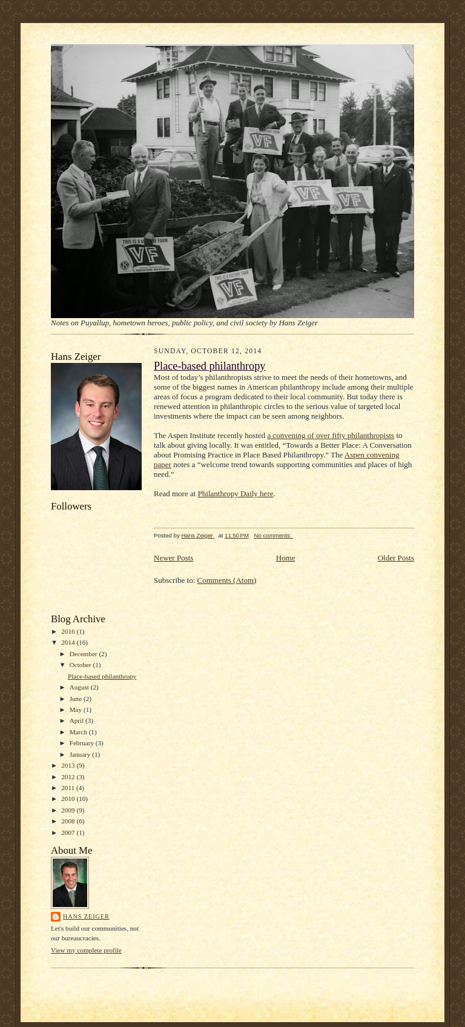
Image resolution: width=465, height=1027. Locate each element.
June (77, 698)
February (83, 742)
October (81, 664)
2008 (68, 821)
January (81, 754)
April (77, 720)
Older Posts (396, 557)
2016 (68, 631)
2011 (68, 787)
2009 (68, 810)
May (77, 709)
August (80, 687)
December (84, 653)
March (79, 732)
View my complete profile (86, 950)
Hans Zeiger (86, 916)
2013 (68, 765)
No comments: (274, 535)
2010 (68, 798)
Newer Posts (173, 557)
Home (285, 557)
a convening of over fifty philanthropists (330, 435)
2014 (68, 642)
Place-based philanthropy (102, 676)
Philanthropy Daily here (236, 493)
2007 (68, 832)
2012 (68, 776)
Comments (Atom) (227, 580)
